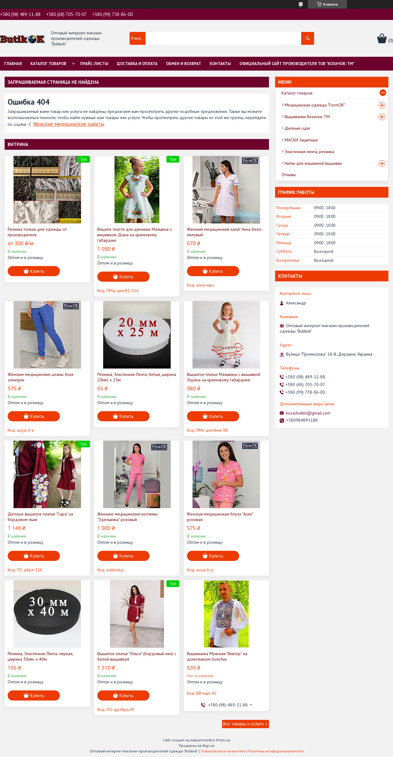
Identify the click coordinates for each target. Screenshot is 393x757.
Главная (13, 63)
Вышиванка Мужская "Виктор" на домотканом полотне (217, 656)
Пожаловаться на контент (223, 751)
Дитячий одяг (297, 128)
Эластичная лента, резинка (309, 151)
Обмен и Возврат (183, 63)
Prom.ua (223, 740)
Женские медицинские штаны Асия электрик (40, 377)
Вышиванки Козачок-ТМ (307, 116)
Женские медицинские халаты (68, 124)
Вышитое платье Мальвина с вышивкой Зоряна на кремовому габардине (223, 377)
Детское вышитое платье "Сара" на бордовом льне (40, 516)
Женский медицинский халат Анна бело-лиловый (225, 232)
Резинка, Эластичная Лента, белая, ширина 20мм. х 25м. (136, 377)
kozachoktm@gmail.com (308, 413)
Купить (37, 271)
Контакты (220, 63)
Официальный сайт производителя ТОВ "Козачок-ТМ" (297, 63)
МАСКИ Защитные (301, 140)
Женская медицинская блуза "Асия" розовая (220, 516)
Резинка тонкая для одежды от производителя (37, 232)
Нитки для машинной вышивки (313, 163)
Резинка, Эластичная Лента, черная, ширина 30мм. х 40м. (40, 656)
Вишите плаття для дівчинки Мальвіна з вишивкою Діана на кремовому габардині (134, 234)
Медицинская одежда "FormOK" (315, 105)
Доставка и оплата (137, 63)
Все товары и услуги (243, 724)
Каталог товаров (48, 63)
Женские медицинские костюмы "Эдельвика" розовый (127, 516)
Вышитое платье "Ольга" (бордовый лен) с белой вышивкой (136, 656)
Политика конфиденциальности (276, 751)
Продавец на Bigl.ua (196, 745)
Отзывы (289, 174)
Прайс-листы (94, 63)
